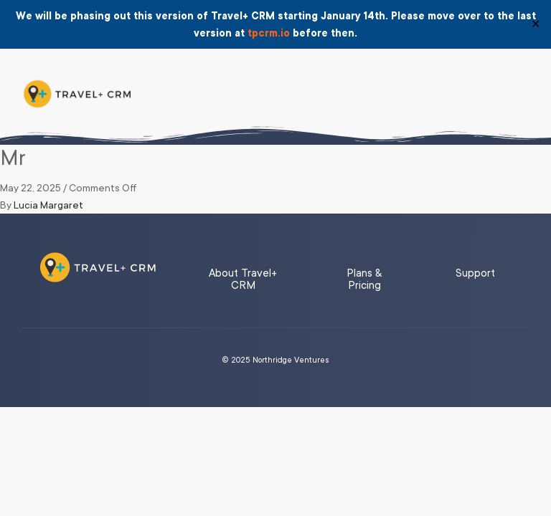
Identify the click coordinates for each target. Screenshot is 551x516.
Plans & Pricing (364, 279)
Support (475, 273)
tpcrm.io (269, 33)
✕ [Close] (535, 24)
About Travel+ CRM (243, 279)
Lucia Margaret (48, 205)
